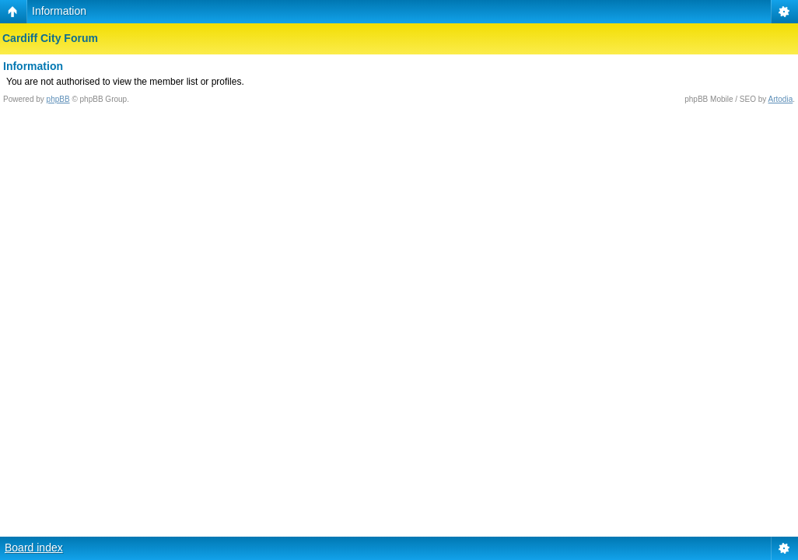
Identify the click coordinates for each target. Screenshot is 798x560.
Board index (34, 547)
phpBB (58, 99)
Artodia (780, 99)
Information (59, 11)
